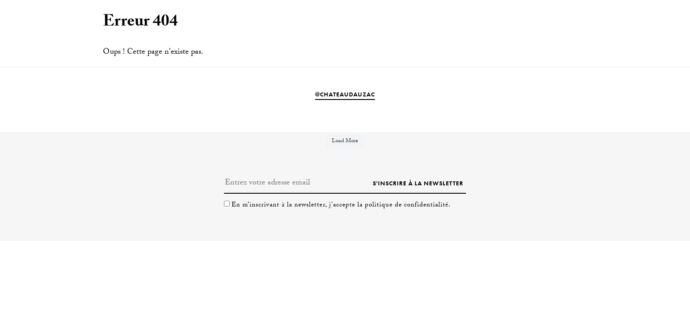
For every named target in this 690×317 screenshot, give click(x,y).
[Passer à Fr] (66, 27)
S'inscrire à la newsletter (418, 183)
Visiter (604, 26)
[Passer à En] (51, 27)
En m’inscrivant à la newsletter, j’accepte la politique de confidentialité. (341, 205)
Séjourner (647, 26)
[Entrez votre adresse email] (297, 183)
